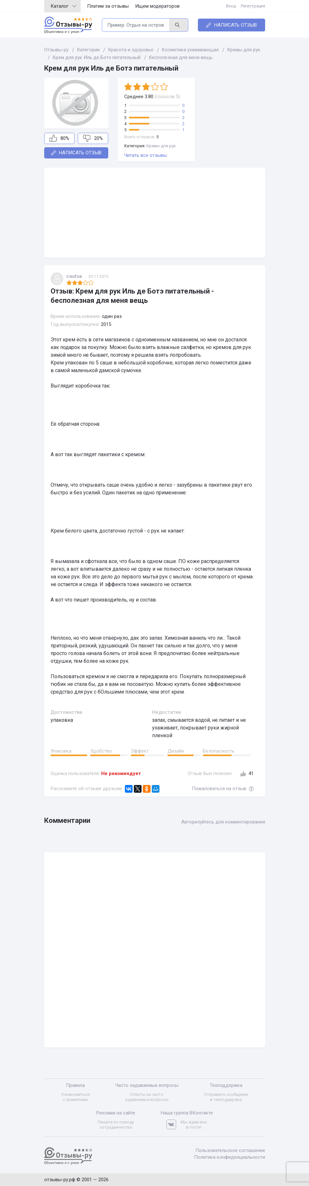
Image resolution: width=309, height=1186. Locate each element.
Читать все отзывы (145, 155)
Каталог (63, 6)
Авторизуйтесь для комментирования (223, 822)
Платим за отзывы (108, 6)
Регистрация (253, 6)
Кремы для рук (161, 145)
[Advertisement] (154, 213)
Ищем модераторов (157, 6)
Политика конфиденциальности (229, 1157)
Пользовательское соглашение (230, 1150)
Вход (231, 6)
